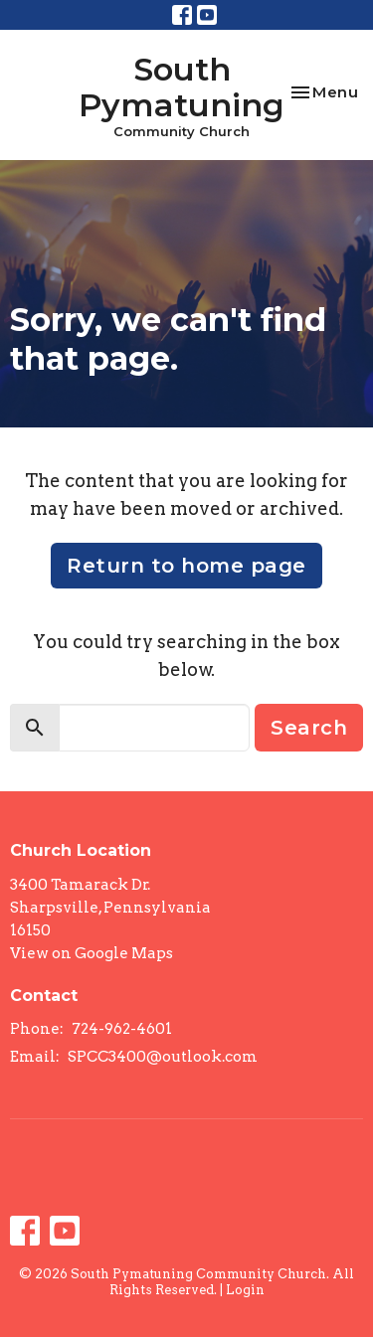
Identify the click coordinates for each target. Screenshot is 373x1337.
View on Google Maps (91, 953)
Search (309, 728)
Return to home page (186, 566)
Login (245, 1289)
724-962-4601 (122, 1029)
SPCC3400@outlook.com (163, 1057)
